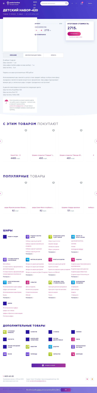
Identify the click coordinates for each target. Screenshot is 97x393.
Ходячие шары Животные (79, 271)
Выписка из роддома (32, 289)
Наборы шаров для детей (33, 241)
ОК (66, 390)
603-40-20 (9, 376)
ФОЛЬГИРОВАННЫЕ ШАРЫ (13, 282)
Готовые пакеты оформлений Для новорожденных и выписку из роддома (13, 274)
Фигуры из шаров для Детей (34, 269)
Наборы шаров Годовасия (34, 249)
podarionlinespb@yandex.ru (17, 106)
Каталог (13, 14)
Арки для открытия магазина (57, 289)
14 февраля (74, 295)
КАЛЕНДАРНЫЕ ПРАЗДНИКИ (80, 282)
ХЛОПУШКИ (79, 354)
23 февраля (74, 286)
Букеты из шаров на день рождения (59, 269)
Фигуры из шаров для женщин (35, 266)
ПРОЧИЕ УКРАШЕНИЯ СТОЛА (14, 347)
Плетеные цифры (8, 316)
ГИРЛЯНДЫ (34, 354)
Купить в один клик (75, 37)
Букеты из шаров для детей (56, 264)
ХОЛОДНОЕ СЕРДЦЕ (77, 249)
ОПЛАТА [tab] (53, 55)
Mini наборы (6, 264)
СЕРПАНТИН (56, 354)
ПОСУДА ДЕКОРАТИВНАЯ (58, 339)
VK (87, 379)
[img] (3, 3)
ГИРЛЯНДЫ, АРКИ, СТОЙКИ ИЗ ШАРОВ (59, 282)
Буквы (5, 295)
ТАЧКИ (73, 246)
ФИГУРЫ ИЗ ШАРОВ (36, 259)
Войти (90, 3)
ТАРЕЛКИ (78, 332)
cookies (38, 390)
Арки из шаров (53, 292)
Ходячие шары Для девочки (79, 269)
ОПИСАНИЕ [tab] (13, 55)
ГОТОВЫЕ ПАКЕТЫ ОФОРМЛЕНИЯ (13, 259)
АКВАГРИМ (34, 347)
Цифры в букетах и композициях (13, 313)
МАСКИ (10, 354)
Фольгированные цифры (10, 308)
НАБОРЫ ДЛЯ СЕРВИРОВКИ (34, 339)
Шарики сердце (53, 244)
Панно (50, 295)
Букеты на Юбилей (53, 272)
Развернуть (29, 254)
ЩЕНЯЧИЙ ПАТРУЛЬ (77, 241)
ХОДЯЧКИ (79, 259)
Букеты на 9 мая (53, 266)
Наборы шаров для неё (33, 251)
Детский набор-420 (32, 14)
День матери (75, 289)
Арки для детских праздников (57, 286)
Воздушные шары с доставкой (59, 237)
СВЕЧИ (78, 339)
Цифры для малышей (9, 289)
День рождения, (31, 286)
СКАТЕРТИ (11, 339)
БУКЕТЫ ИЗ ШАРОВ (59, 259)
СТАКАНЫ (56, 332)
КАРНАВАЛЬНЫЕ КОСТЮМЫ (81, 347)
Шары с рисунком (53, 249)
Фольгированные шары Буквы (12, 292)
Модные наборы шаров (36, 237)
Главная (5, 14)
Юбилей (28, 295)
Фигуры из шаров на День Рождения (37, 272)
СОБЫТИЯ (33, 282)
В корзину (74, 33)
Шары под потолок (54, 241)
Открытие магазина (32, 292)
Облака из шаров (53, 246)
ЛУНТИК (73, 244)
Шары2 (21, 14)
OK (92, 379)
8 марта (73, 292)
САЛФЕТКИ (34, 332)
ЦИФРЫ (10, 303)
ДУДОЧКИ (56, 347)
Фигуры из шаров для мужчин (35, 264)
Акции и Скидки (13, 237)
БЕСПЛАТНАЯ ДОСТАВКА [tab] (33, 55)
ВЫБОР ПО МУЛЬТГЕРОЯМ (80, 237)
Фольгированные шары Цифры (12, 286)
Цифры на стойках (8, 310)
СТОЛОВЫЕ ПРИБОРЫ (11, 332)
